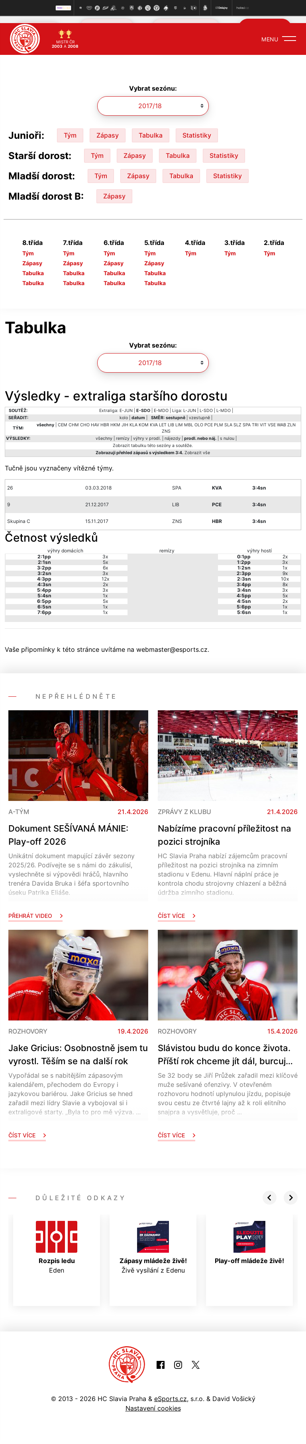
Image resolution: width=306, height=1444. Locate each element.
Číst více (176, 908)
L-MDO (223, 403)
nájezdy (172, 431)
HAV (95, 417)
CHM (74, 417)
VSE (272, 417)
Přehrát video (35, 908)
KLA (133, 417)
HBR (104, 417)
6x (105, 561)
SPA (247, 417)
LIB (171, 417)
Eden (56, 1240)
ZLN (291, 417)
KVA (154, 417)
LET (163, 417)
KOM (144, 417)
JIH (125, 417)
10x (285, 572)
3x (105, 549)
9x (285, 566)
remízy (122, 431)
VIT (263, 417)
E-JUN (126, 403)
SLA (228, 417)
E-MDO (161, 403)
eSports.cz (170, 1391)
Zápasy (107, 128)
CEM (62, 417)
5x (105, 555)
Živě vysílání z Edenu (153, 1240)
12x (105, 572)
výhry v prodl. (147, 431)
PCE (208, 417)
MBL (188, 417)
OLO (198, 417)
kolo (124, 410)
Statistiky (196, 128)
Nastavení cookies (153, 1401)
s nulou (227, 431)
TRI (255, 417)
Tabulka (151, 128)
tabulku (138, 438)
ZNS (166, 424)
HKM (115, 417)
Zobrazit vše (197, 445)
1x (105, 588)
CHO (85, 417)
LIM (179, 417)
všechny (104, 431)
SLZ (237, 417)
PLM (218, 417)
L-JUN (189, 403)
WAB (281, 417)
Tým (70, 128)
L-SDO (206, 403)
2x (105, 577)
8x (285, 577)
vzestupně (199, 410)
